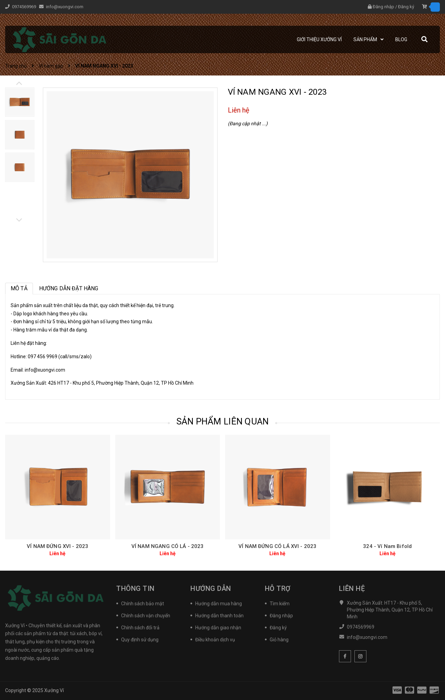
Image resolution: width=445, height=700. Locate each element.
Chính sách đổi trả (140, 627)
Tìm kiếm (280, 603)
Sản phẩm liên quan (222, 421)
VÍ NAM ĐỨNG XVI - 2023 (57, 546)
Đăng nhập (383, 6)
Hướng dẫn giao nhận (218, 627)
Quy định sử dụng (140, 639)
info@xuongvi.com (64, 6)
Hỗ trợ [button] (278, 588)
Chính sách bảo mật (142, 603)
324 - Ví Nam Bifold (387, 546)
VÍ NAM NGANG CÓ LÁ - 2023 (167, 546)
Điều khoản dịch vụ (215, 639)
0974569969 (24, 6)
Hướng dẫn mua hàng (218, 603)
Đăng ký (406, 6)
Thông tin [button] (135, 588)
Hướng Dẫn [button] (210, 588)
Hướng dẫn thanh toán (219, 615)
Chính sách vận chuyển (145, 615)
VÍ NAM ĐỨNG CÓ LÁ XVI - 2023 (277, 546)
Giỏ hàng (279, 639)
